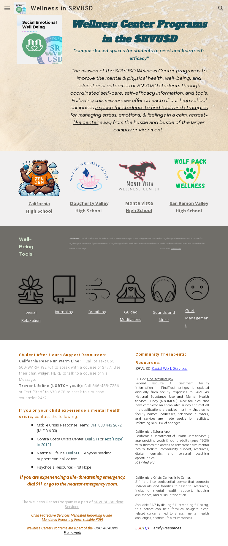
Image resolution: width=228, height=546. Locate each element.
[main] (138, 75)
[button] (7, 8)
